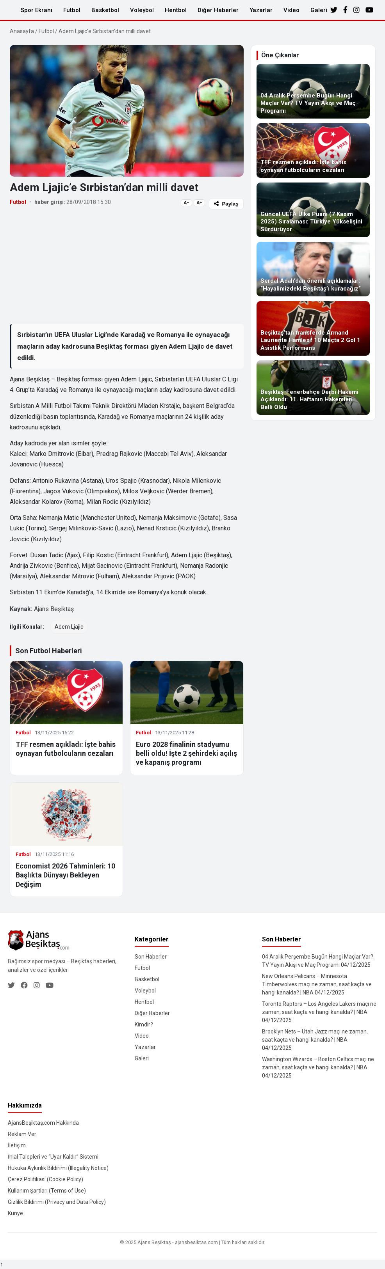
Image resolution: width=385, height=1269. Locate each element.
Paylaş (226, 204)
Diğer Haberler (218, 10)
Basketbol (105, 10)
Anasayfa (22, 31)
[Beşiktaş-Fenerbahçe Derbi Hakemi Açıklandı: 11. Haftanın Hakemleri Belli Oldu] (313, 387)
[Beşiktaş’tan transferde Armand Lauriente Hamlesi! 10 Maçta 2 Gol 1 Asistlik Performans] (313, 328)
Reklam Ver (22, 1134)
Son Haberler (151, 957)
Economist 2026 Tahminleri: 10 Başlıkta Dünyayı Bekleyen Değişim (65, 875)
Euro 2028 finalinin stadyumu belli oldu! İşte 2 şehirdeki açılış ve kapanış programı (186, 753)
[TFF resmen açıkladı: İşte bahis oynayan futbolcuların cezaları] (313, 150)
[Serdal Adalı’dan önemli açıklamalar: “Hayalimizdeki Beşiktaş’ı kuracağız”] (313, 269)
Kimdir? (144, 1024)
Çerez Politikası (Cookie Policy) (45, 1179)
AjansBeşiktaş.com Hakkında (43, 1123)
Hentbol (176, 10)
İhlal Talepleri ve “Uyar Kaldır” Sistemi (53, 1157)
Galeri (318, 10)
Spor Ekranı (36, 10)
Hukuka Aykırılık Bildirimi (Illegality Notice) (58, 1168)
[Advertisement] (127, 266)
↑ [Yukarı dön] (1, 1264)
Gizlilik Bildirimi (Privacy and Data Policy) (57, 1202)
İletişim (17, 1145)
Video (291, 10)
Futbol (71, 10)
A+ (199, 203)
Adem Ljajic (69, 627)
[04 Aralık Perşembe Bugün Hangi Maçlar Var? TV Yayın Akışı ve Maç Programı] (313, 91)
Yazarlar (261, 10)
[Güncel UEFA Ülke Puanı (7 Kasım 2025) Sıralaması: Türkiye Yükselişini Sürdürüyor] (313, 210)
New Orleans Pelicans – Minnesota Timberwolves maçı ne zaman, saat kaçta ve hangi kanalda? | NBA (317, 984)
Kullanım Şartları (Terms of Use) (47, 1190)
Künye (15, 1213)
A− (186, 203)
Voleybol (142, 10)
